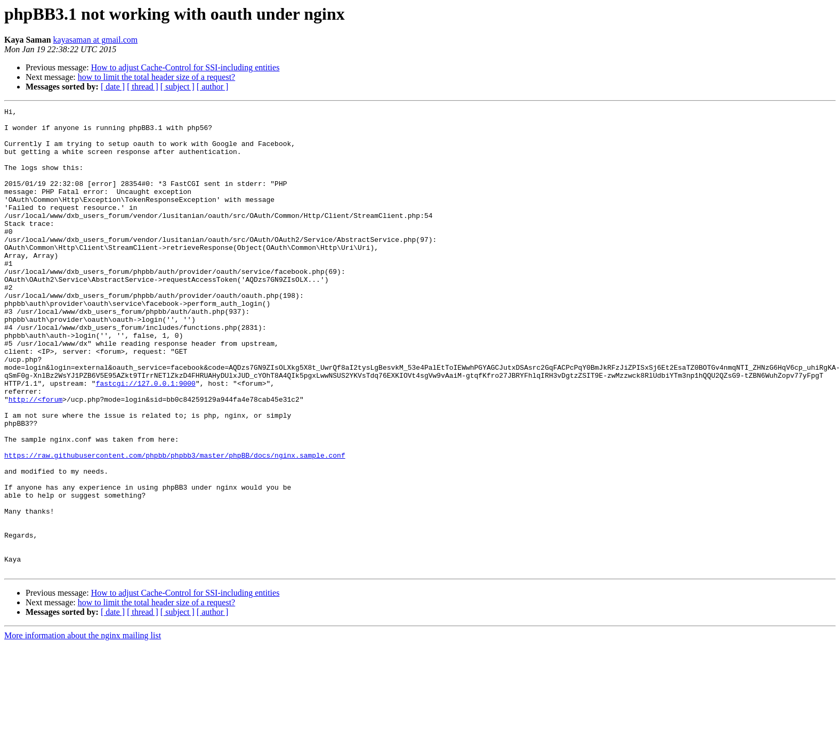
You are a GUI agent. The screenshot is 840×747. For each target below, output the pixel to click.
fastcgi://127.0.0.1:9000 (146, 439)
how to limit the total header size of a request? (156, 77)
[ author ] (213, 86)
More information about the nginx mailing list (82, 728)
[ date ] (113, 86)
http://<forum (35, 458)
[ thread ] (142, 86)
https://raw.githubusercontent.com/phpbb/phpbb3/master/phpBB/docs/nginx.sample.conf (174, 525)
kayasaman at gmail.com (95, 39)
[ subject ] (177, 86)
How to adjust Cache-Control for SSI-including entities (185, 67)
